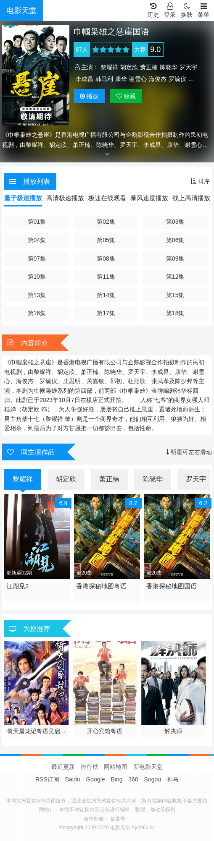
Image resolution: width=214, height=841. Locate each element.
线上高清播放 (191, 197)
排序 (200, 181)
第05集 (106, 240)
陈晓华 (168, 67)
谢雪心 (138, 79)
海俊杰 (157, 79)
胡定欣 (129, 67)
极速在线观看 (107, 197)
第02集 (106, 221)
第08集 (106, 258)
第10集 (37, 276)
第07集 (37, 258)
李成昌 (84, 79)
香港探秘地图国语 (171, 586)
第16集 (37, 313)
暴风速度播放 (149, 197)
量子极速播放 (23, 197)
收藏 (126, 96)
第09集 (175, 258)
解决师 (173, 731)
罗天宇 (188, 67)
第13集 (37, 295)
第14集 (106, 295)
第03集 (175, 221)
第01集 (37, 221)
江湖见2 (17, 586)
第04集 (37, 240)
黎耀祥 (109, 67)
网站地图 (115, 766)
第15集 (175, 295)
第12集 (175, 276)
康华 (121, 79)
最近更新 (63, 766)
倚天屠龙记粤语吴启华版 (36, 731)
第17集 (106, 313)
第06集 (175, 240)
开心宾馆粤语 (104, 731)
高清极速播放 (65, 197)
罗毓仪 (177, 79)
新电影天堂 (148, 766)
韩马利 (104, 79)
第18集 (175, 313)
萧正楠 (149, 67)
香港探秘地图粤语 (101, 586)
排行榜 (89, 766)
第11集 (106, 276)
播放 (89, 96)
